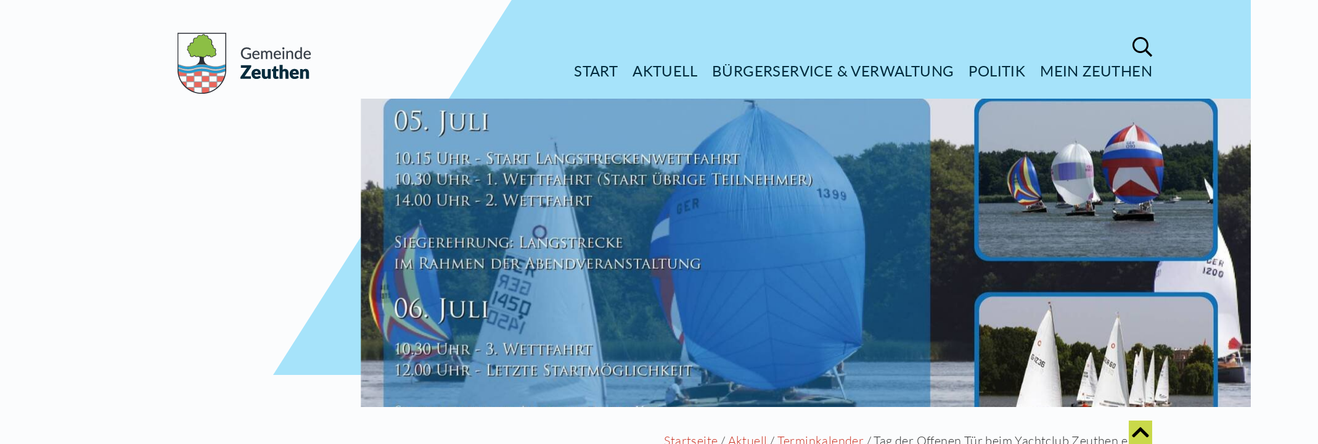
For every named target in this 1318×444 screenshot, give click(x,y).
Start (596, 71)
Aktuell (664, 71)
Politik (996, 71)
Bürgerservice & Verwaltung (833, 71)
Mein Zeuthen (1096, 71)
